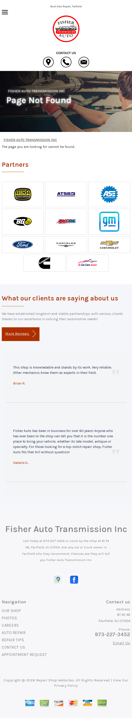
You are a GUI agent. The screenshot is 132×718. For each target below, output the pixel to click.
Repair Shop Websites (55, 680)
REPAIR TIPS (13, 640)
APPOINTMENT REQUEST (24, 654)
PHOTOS (9, 618)
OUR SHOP (11, 610)
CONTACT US (13, 647)
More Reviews (20, 333)
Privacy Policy (66, 685)
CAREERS (10, 625)
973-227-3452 (54, 541)
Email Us (121, 643)
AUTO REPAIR (14, 632)
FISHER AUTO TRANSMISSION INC (36, 91)
